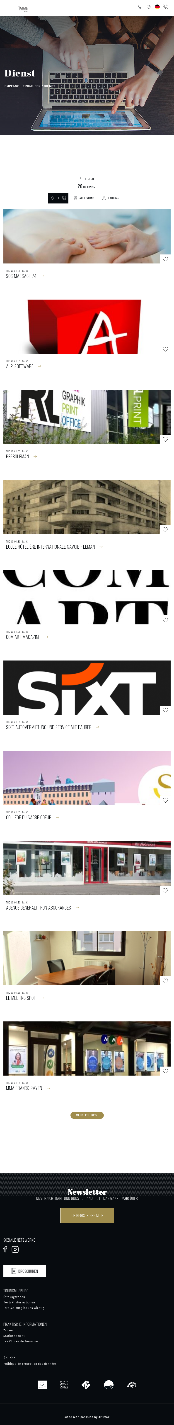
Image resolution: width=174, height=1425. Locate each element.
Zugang (8, 1330)
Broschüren (25, 1270)
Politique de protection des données (30, 1363)
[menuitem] (157, 6)
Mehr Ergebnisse (87, 1115)
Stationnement (14, 1335)
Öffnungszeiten (14, 1297)
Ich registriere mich (87, 1215)
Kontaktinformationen (19, 1302)
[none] (157, 7)
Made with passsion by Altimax (87, 1417)
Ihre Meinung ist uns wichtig (23, 1308)
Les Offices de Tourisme (20, 1341)
